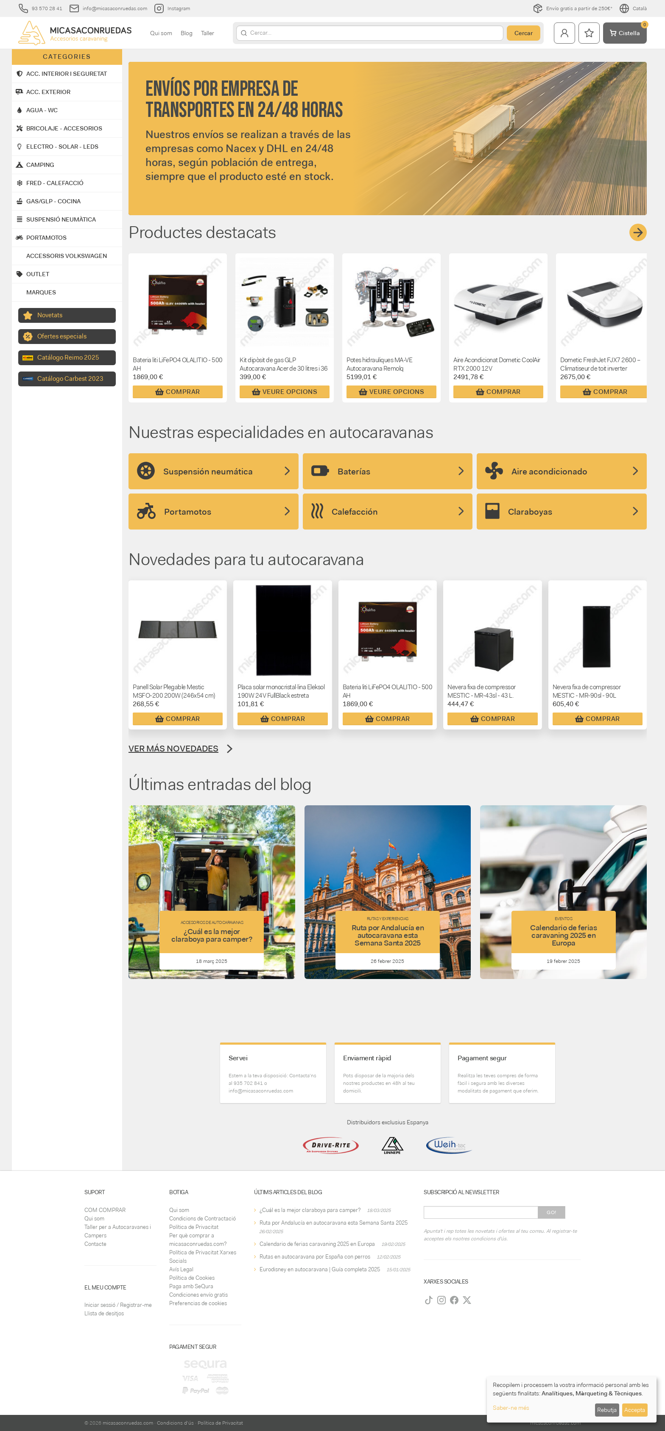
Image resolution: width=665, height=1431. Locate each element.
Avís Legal (181, 1269)
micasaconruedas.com (128, 1423)
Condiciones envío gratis (198, 1294)
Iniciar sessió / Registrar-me (118, 1305)
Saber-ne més (511, 1408)
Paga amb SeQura (191, 1286)
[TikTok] (429, 1300)
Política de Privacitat (193, 1227)
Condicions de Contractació (202, 1218)
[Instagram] (441, 1300)
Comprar (177, 392)
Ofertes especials (62, 336)
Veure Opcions (285, 392)
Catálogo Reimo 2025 (68, 357)
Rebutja (607, 1410)
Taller (207, 33)
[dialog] (572, 1399)
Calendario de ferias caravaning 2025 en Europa (317, 1244)
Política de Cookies (192, 1277)
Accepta (634, 1410)
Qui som (161, 33)
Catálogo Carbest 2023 (70, 378)
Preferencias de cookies (198, 1303)
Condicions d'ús (175, 1423)
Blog (187, 33)
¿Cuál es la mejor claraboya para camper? (310, 1210)
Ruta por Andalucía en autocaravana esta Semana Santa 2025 (334, 1222)
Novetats (49, 315)
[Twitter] (467, 1300)
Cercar (523, 33)
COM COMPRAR (105, 1210)
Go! (551, 1212)
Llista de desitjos (104, 1313)
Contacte (95, 1244)
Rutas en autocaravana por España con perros (315, 1256)
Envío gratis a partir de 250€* (572, 8)
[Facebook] (454, 1300)
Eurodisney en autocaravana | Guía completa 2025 (320, 1269)
